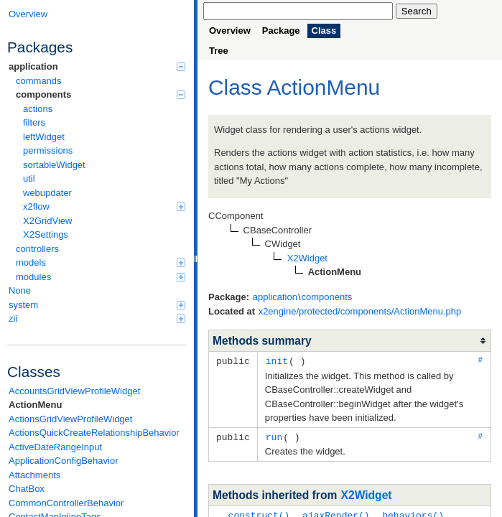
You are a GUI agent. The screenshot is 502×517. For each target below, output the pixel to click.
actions (37, 108)
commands (39, 80)
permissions (48, 150)
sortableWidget (54, 164)
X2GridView (47, 220)
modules (100, 276)
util (29, 178)
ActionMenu (35, 404)
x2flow (104, 206)
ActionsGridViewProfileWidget (70, 419)
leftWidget (44, 136)
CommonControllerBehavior (66, 503)
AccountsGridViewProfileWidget (74, 391)
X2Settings (45, 234)
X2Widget (366, 494)
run (274, 435)
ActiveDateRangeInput (55, 447)
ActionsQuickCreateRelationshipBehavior (94, 432)
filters (34, 122)
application (97, 66)
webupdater (47, 192)
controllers (37, 248)
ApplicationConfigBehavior (63, 460)
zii (97, 318)
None (20, 290)
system (97, 304)
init (277, 360)
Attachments (34, 475)
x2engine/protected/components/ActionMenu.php (360, 311)
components (100, 94)
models (100, 262)
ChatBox (27, 488)
